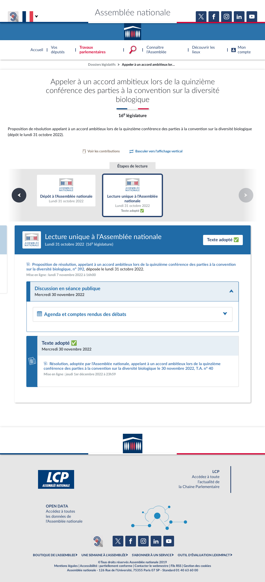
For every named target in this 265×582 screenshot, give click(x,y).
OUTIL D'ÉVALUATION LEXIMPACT (204, 555)
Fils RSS (176, 565)
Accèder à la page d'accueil (132, 30)
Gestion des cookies (197, 565)
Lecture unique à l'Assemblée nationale (132, 195)
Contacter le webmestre (151, 565)
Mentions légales (66, 565)
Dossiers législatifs (102, 64)
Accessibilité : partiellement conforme (106, 565)
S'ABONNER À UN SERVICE (151, 555)
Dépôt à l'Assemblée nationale (66, 190)
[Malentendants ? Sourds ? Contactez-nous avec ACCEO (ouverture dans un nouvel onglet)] (97, 541)
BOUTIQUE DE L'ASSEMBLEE (54, 555)
